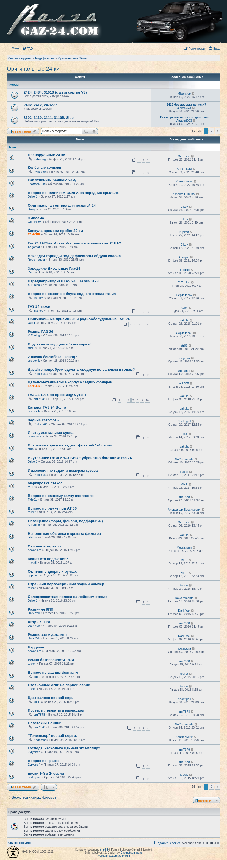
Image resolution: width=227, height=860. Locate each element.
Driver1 (32, 196)
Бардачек (36, 647)
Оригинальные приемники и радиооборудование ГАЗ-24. (79, 319)
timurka (38, 298)
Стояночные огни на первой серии (59, 685)
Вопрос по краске (43, 761)
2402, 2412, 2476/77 (40, 105)
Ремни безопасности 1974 (51, 660)
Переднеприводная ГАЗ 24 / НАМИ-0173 (63, 281)
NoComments (184, 459)
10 (147, 400)
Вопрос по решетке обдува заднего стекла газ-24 (72, 294)
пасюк (184, 471)
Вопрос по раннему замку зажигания (61, 496)
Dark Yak (40, 171)
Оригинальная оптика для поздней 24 (62, 205)
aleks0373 (184, 107)
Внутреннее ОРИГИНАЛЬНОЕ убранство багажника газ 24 (80, 458)
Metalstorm (184, 547)
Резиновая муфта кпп (47, 635)
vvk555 (184, 383)
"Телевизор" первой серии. (52, 735)
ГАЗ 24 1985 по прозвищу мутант (57, 395)
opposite (33, 575)
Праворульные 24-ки (46, 155)
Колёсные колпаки (44, 167)
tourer (32, 512)
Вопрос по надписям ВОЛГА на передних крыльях (73, 193)
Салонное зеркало (44, 546)
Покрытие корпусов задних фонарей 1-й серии (70, 445)
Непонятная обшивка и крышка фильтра (64, 534)
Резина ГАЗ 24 (40, 332)
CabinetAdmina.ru (132, 852)
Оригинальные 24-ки (33, 69)
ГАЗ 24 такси (39, 306)
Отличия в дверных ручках (52, 571)
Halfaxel (184, 269)
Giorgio (184, 257)
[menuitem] (27, 48)
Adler (184, 307)
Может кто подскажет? (48, 559)
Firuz (184, 433)
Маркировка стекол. (45, 483)
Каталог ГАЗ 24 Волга (47, 407)
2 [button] (211, 131)
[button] (217, 131)
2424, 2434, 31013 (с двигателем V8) (55, 92)
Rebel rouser (36, 259)
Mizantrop (184, 93)
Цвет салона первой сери (51, 698)
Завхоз (38, 310)
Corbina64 (35, 221)
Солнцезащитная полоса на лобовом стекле (67, 597)
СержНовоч (184, 295)
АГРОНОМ (184, 168)
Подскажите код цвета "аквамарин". (60, 344)
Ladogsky (34, 777)
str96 (31, 348)
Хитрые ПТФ (39, 622)
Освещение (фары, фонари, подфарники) (65, 521)
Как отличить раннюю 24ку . (53, 180)
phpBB (104, 849)
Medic (184, 774)
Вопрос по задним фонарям (53, 672)
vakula (32, 322)
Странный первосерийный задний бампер (66, 584)
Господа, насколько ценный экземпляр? (64, 748)
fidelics (32, 537)
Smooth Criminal (184, 194)
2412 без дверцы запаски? (186, 104)
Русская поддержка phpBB (113, 855)
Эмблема (36, 218)
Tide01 (32, 499)
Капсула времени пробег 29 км (55, 231)
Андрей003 (184, 120)
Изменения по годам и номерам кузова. (63, 470)
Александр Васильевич (184, 509)
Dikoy (31, 209)
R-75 (31, 272)
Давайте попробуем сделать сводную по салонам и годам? (81, 369)
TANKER (34, 234)
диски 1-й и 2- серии (46, 773)
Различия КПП (40, 609)
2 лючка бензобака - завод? (52, 357)
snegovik (34, 360)
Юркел (184, 232)
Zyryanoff (34, 752)
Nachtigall (184, 421)
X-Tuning (40, 159)
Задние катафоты (44, 420)
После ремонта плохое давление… (186, 117)
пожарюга (34, 436)
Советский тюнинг (44, 723)
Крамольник (36, 184)
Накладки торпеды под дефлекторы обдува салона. (75, 256)
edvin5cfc (34, 411)
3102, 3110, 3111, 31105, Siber (49, 118)
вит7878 (39, 399)
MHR (31, 486)
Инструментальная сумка (50, 433)
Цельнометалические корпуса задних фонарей (70, 382)
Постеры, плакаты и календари (56, 710)
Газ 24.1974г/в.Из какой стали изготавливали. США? (74, 243)
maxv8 (32, 562)
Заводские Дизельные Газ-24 (54, 268)
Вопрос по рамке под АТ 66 (52, 508)
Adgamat (34, 247)
